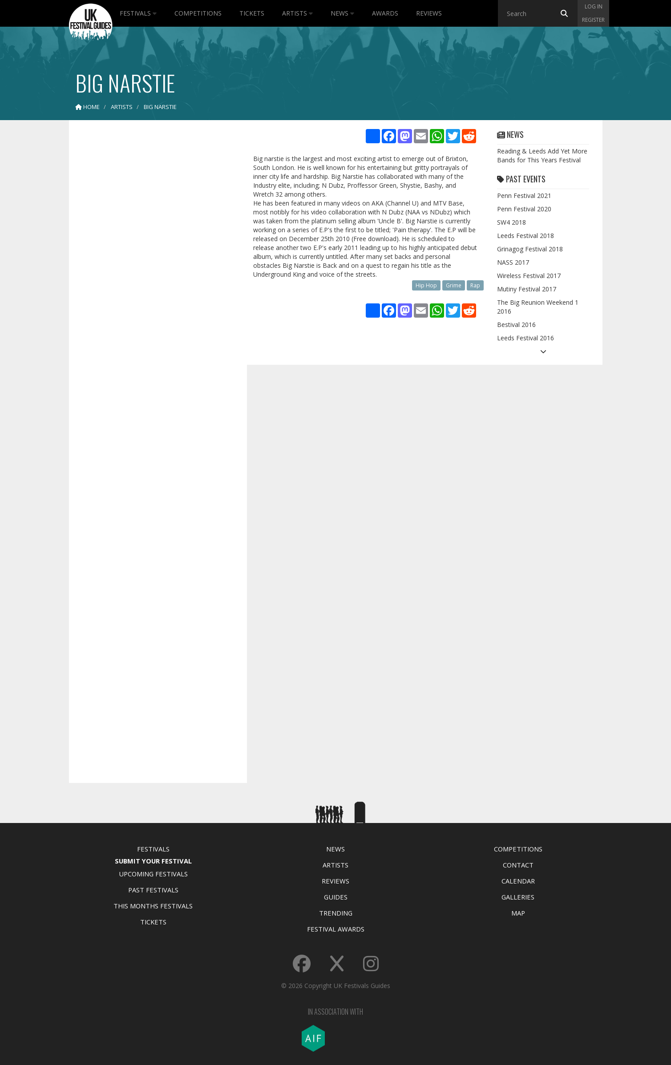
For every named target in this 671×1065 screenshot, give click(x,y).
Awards (385, 13)
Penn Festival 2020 (524, 209)
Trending (335, 912)
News (342, 13)
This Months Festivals (153, 905)
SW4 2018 (511, 222)
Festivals (138, 13)
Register (593, 20)
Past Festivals (153, 889)
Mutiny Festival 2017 (526, 289)
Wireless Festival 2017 (529, 275)
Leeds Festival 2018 (525, 235)
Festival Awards (335, 928)
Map (518, 912)
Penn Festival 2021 (524, 195)
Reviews (429, 13)
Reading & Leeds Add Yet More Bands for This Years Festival (542, 155)
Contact (518, 864)
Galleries (517, 896)
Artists (297, 13)
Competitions (198, 13)
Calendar (518, 880)
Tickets (251, 13)
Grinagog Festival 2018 (530, 249)
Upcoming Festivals (153, 873)
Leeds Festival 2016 (525, 338)
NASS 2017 (513, 262)
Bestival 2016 (516, 324)
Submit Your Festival (153, 860)
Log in (593, 6)
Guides (336, 896)
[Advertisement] (151, 266)
